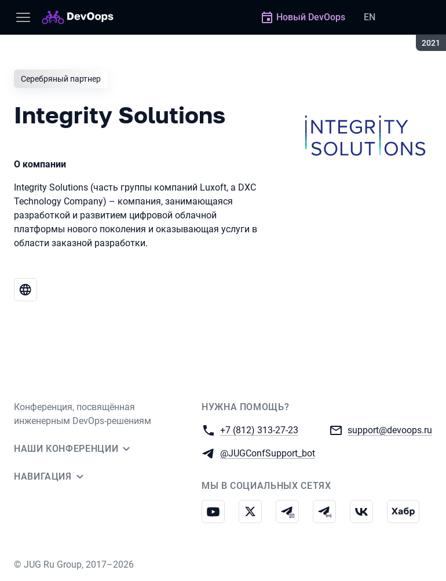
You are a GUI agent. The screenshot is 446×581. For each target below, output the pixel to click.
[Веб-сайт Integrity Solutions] (25, 289)
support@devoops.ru (390, 429)
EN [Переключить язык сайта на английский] (369, 17)
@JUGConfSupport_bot (267, 453)
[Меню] (23, 17)
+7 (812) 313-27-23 (259, 429)
